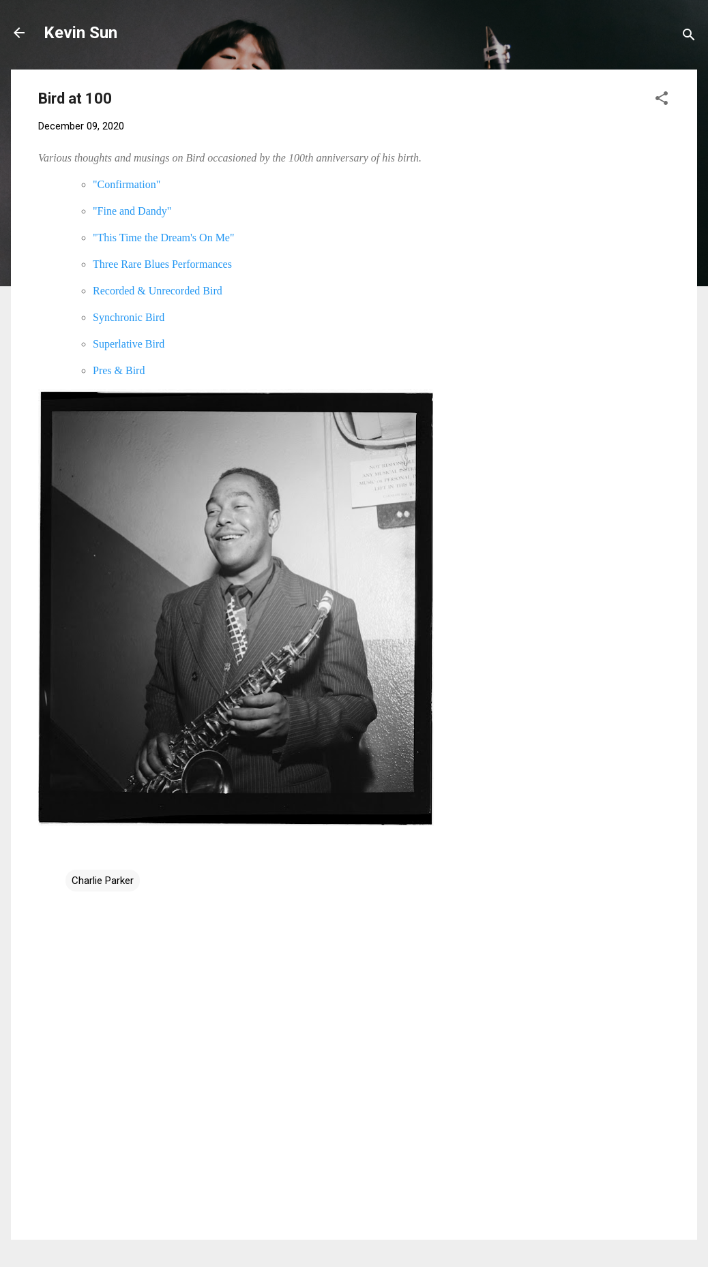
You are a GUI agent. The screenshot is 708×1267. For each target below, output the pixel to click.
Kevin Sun (80, 32)
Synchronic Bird (128, 317)
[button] (661, 100)
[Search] (689, 37)
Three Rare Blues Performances (162, 264)
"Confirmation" (126, 184)
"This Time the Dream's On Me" (164, 237)
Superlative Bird (128, 344)
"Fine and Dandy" (132, 211)
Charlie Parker (103, 880)
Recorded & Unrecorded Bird (157, 290)
